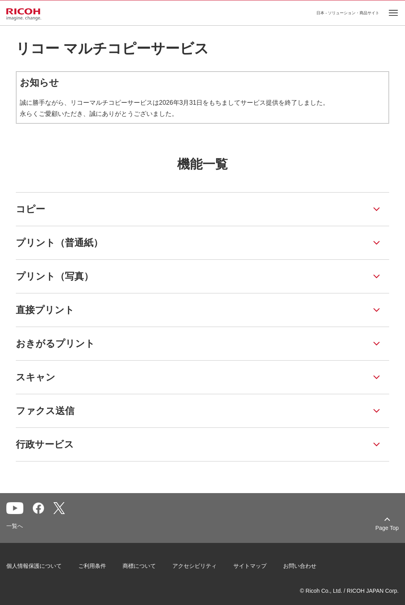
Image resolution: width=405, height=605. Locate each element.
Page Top (387, 528)
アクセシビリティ (194, 566)
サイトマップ (250, 566)
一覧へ (14, 526)
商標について (139, 566)
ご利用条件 (92, 566)
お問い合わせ (299, 566)
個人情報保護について (34, 566)
